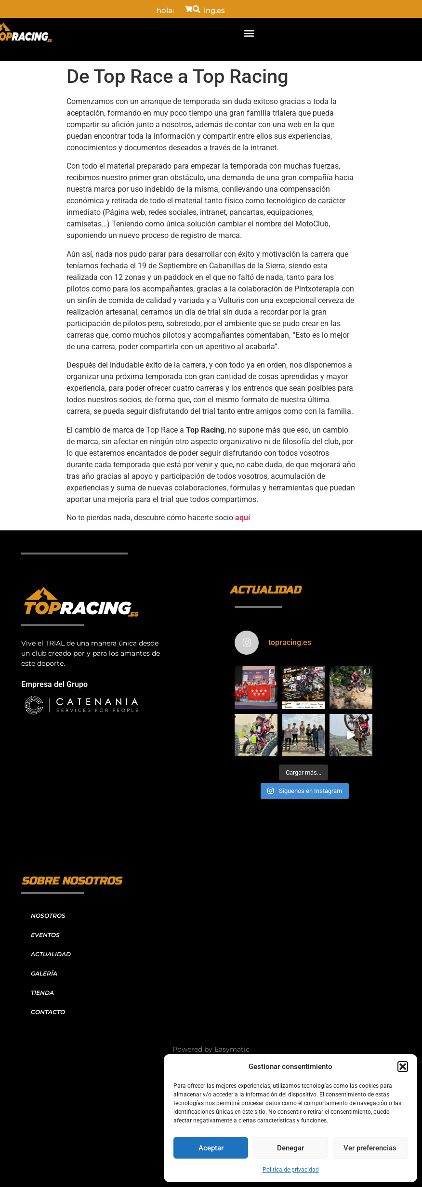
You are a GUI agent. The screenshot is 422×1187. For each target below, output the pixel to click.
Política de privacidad (291, 1169)
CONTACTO (48, 1012)
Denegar (290, 1148)
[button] (403, 1066)
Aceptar (211, 1148)
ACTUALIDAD (51, 954)
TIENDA (42, 992)
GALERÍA (44, 973)
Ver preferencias (369, 1148)
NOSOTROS (48, 915)
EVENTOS (45, 934)
